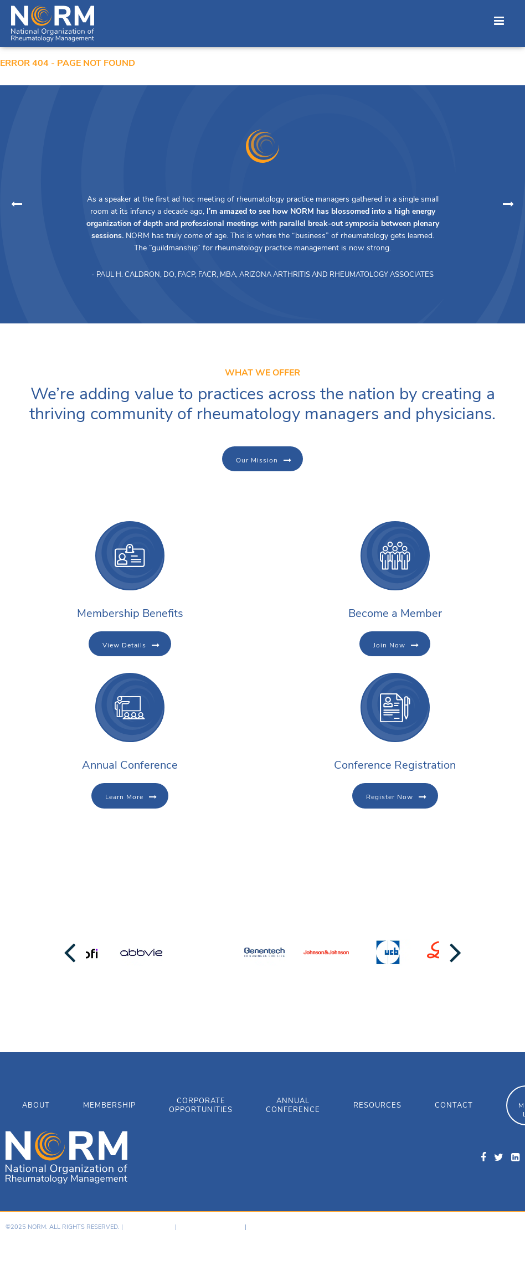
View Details (124, 645)
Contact (454, 1105)
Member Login (270, 1227)
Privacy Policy (149, 1227)
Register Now (389, 796)
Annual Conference (293, 1105)
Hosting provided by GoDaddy (430, 1236)
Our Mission (257, 460)
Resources (377, 1105)
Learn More (124, 796)
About (36, 1105)
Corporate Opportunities (201, 1105)
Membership (109, 1105)
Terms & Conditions (210, 1227)
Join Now (389, 645)
